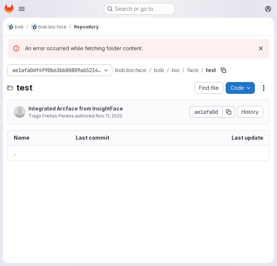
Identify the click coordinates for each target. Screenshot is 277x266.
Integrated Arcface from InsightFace (75, 108)
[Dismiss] (260, 48)
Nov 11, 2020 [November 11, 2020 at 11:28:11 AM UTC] (109, 116)
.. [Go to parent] (15, 153)
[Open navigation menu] (22, 9)
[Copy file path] (223, 70)
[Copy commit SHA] (229, 112)
